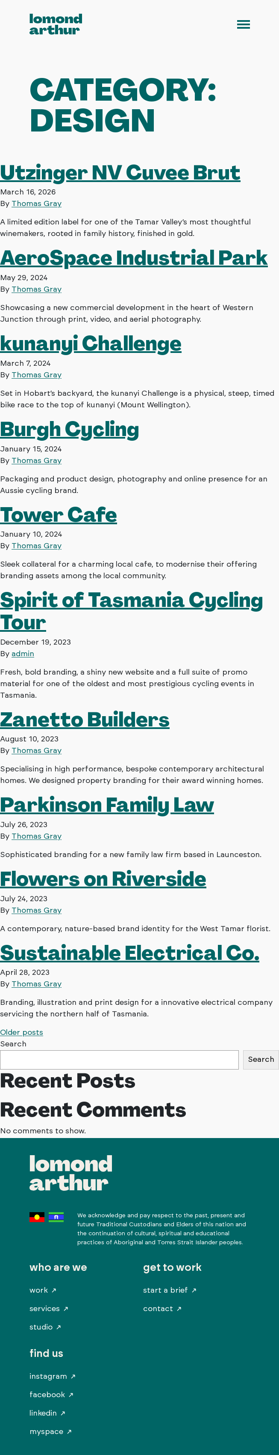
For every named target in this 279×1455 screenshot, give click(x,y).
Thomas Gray (37, 204)
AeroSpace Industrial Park (134, 257)
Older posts (21, 1033)
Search (13, 1044)
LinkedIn (43, 1413)
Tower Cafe (58, 514)
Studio (41, 1327)
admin (23, 654)
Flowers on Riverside (103, 878)
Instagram (48, 1376)
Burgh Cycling (69, 428)
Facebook (47, 1395)
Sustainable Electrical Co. (129, 952)
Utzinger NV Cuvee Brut (120, 172)
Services (44, 1309)
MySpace (46, 1432)
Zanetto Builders (85, 719)
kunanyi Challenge (91, 343)
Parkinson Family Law (107, 804)
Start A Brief (165, 1290)
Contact (158, 1309)
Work (38, 1290)
